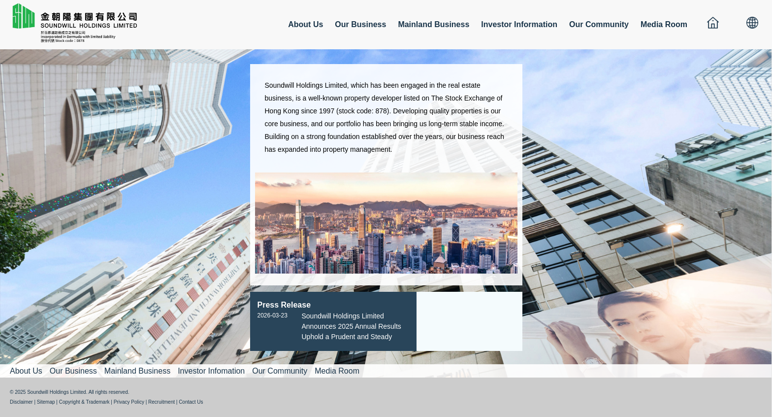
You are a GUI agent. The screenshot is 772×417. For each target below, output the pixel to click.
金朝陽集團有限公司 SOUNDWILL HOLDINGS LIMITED (79, 22)
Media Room (664, 24)
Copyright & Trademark (84, 402)
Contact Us (191, 402)
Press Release (284, 305)
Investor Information (519, 24)
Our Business (360, 24)
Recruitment (161, 402)
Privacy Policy (129, 402)
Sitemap (46, 402)
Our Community (599, 24)
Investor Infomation (211, 371)
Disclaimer (21, 402)
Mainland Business (433, 24)
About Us (305, 24)
